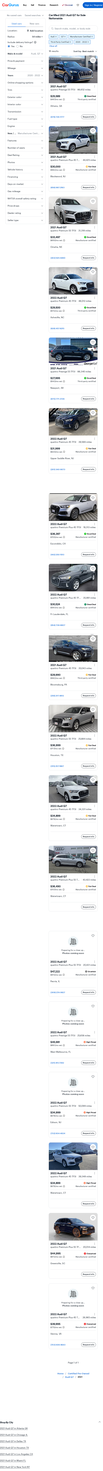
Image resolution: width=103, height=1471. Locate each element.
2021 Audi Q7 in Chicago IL (14, 1434)
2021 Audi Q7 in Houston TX (14, 1447)
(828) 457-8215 (57, 328)
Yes (13, 46)
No (21, 46)
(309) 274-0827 (58, 992)
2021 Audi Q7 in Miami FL (13, 1460)
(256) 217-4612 (57, 696)
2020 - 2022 (82, 42)
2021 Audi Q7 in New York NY (15, 1467)
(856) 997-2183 (57, 187)
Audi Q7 (69, 1377)
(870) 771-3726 (57, 399)
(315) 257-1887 (57, 766)
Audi (54, 36)
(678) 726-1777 (57, 117)
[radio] (9, 46)
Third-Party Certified (61, 42)
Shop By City (50, 1422)
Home (60, 1373)
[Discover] (67, 5)
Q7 (63, 36)
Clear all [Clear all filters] (53, 46)
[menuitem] (25, 5)
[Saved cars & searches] (78, 5)
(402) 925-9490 (58, 258)
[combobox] (34, 15)
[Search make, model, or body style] (73, 28)
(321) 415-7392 (57, 1063)
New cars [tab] (34, 23)
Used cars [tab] (17, 23)
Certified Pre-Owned (78, 1373)
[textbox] (88, 51)
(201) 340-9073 (58, 469)
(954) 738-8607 (58, 625)
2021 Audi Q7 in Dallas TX (13, 1441)
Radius (11, 36)
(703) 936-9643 (58, 1345)
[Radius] (36, 36)
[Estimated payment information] (64, 99)
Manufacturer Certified (81, 36)
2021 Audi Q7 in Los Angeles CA (16, 1454)
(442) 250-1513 (57, 554)
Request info (88, 117)
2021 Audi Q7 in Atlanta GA (14, 1428)
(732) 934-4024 (58, 1133)
